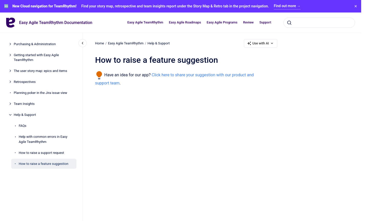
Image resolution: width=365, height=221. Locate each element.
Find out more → (287, 6)
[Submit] (289, 22)
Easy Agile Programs (222, 22)
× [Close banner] (355, 6)
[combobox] (319, 22)
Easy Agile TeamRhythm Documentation (55, 22)
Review (248, 22)
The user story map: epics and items (40, 71)
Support (265, 22)
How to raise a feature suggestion (43, 164)
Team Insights (24, 104)
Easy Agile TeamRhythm (145, 22)
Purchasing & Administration (35, 44)
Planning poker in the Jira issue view (40, 93)
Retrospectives (25, 82)
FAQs (22, 126)
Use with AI (260, 43)
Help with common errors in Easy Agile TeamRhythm (43, 139)
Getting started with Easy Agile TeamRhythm (36, 57)
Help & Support (25, 115)
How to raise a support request (41, 153)
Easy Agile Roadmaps (185, 22)
